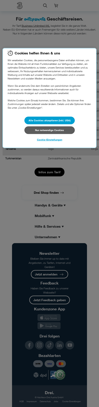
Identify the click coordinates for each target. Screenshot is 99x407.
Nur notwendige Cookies (49, 130)
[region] (49, 98)
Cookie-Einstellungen (49, 139)
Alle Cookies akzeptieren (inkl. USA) (50, 120)
